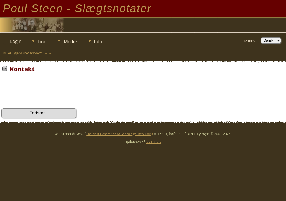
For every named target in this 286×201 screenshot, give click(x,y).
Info (98, 42)
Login (16, 41)
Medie (70, 42)
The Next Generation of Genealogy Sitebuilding (119, 134)
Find (42, 42)
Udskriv (248, 41)
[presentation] (43, 92)
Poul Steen (153, 142)
